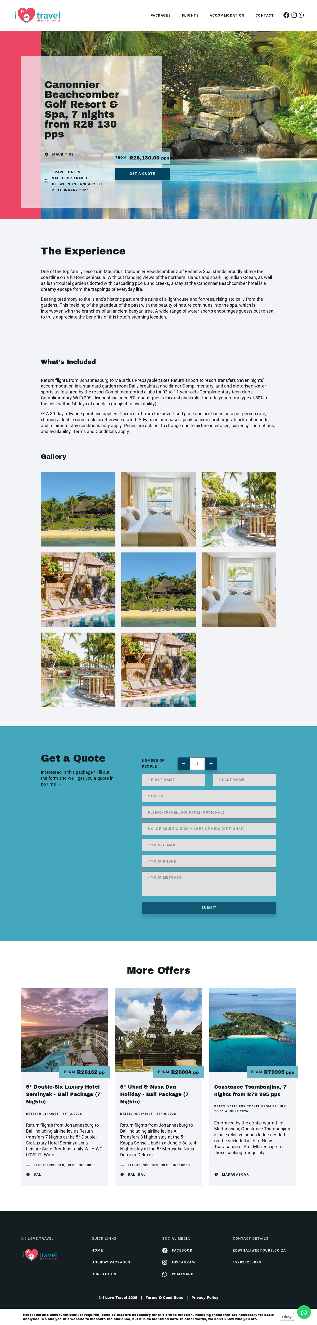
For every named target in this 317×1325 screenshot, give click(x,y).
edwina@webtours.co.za (259, 1250)
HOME (97, 1250)
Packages (161, 15)
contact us (104, 1274)
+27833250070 (247, 1262)
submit (209, 908)
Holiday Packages (111, 1262)
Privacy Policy (204, 1298)
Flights (190, 15)
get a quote (142, 174)
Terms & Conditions (164, 1298)
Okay (287, 1317)
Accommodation (227, 15)
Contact (265, 15)
